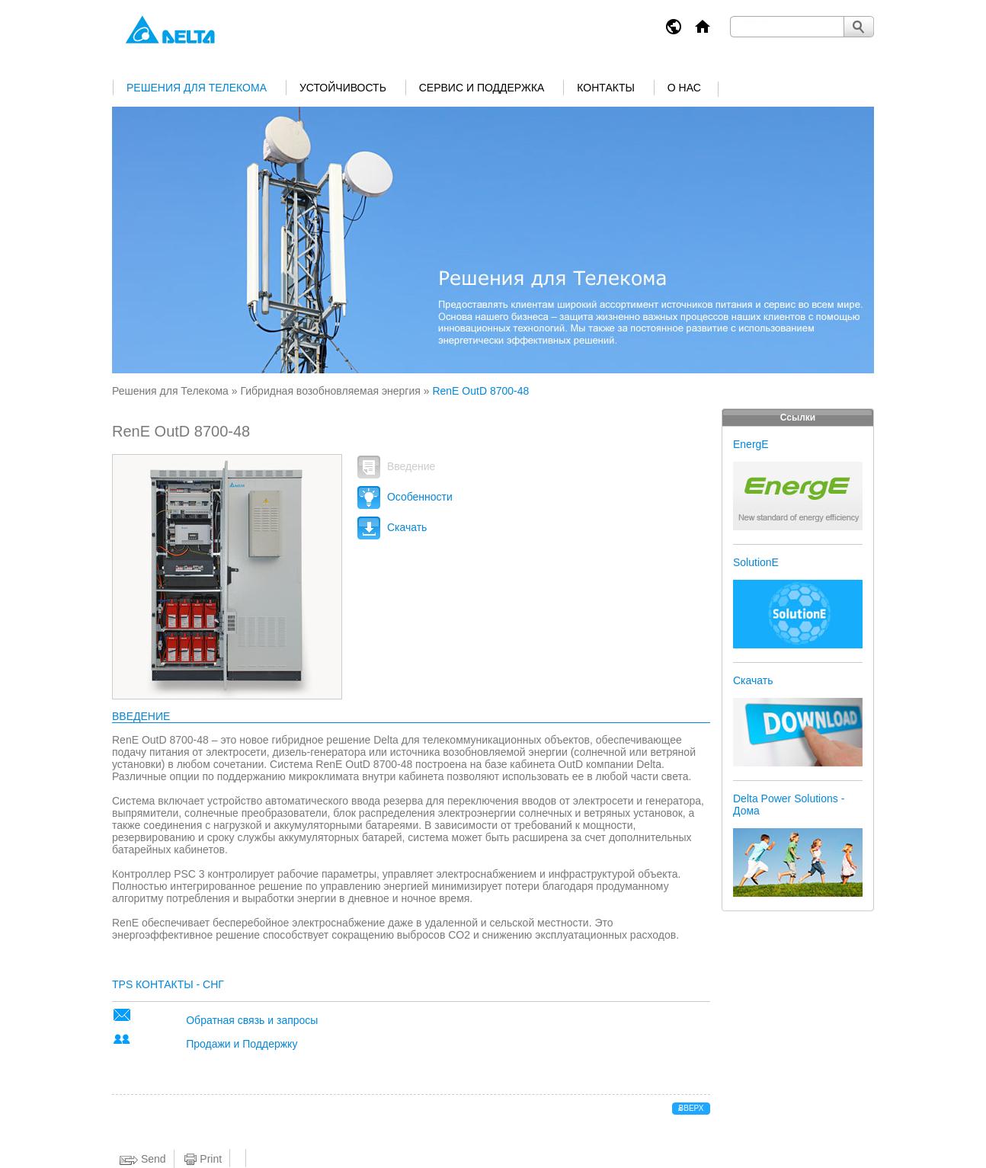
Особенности (405, 497)
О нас (684, 87)
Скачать (392, 527)
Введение (396, 466)
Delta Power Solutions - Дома (788, 804)
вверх (691, 1108)
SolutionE (756, 562)
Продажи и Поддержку (241, 1044)
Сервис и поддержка (482, 87)
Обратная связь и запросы (252, 1020)
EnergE (751, 444)
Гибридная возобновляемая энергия (330, 391)
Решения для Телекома (196, 87)
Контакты (605, 87)
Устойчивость (343, 87)
